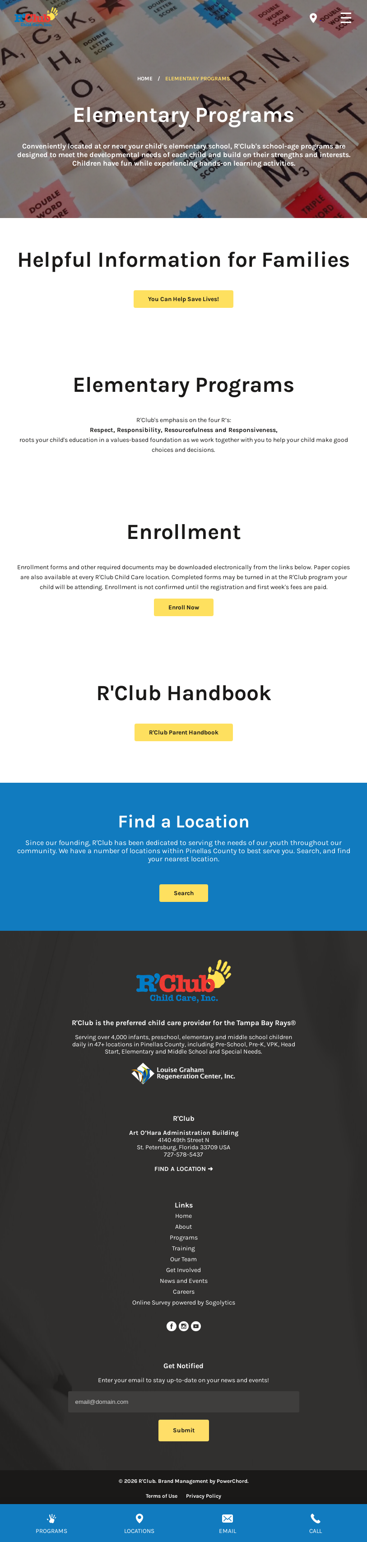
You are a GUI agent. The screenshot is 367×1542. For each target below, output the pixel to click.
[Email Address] (183, 1401)
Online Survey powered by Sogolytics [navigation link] (183, 1302)
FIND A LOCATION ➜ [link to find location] (183, 1169)
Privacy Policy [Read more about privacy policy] (203, 1496)
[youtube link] (195, 1329)
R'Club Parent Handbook (183, 732)
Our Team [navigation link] (183, 1259)
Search (184, 893)
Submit (184, 1430)
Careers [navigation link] (184, 1292)
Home (145, 78)
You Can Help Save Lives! (183, 299)
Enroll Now (183, 607)
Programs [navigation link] (184, 1237)
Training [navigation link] (183, 1248)
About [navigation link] (183, 1227)
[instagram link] (184, 1329)
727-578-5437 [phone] (183, 1154)
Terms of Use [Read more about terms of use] (161, 1496)
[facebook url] (172, 1329)
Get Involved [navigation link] (183, 1270)
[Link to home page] (183, 982)
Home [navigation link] (183, 1216)
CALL (315, 1531)
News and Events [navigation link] (184, 1281)
